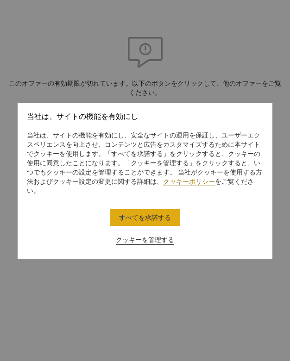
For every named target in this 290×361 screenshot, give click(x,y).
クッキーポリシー (189, 181)
